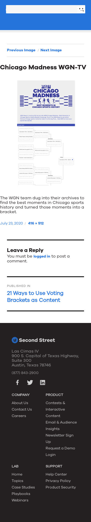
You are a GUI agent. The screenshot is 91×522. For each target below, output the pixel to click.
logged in (42, 256)
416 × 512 (36, 223)
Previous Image (21, 50)
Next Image (51, 50)
